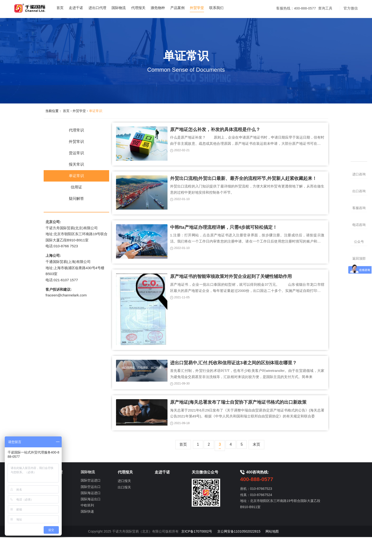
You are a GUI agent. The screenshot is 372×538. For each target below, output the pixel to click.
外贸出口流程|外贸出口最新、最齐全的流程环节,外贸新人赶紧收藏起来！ (243, 178)
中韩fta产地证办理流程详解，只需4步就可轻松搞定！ (223, 227)
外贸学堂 (207, 8)
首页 (64, 8)
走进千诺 (80, 8)
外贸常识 (76, 142)
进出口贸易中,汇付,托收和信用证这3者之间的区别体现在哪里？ (233, 363)
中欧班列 (87, 506)
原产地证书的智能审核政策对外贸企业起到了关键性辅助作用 (231, 277)
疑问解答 (76, 199)
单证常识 (95, 111)
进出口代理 (103, 8)
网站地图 (272, 532)
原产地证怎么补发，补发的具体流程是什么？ (215, 129)
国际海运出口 (91, 500)
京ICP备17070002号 (196, 532)
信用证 (76, 188)
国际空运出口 (91, 487)
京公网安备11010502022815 (238, 532)
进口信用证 (52, 494)
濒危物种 (166, 8)
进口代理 (50, 482)
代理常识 (76, 131)
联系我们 (228, 8)
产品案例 (187, 8)
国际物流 (125, 8)
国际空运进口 (91, 481)
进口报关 (124, 482)
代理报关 (146, 8)
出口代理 (50, 488)
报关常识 (76, 165)
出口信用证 (52, 500)
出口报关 (124, 488)
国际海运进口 (91, 494)
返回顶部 (359, 258)
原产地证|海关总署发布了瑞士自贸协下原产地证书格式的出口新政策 (238, 403)
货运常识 (76, 153)
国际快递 (87, 512)
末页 (256, 445)
